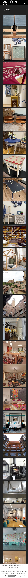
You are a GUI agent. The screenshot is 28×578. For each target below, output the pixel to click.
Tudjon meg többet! (20, 575)
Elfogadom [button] (11, 575)
